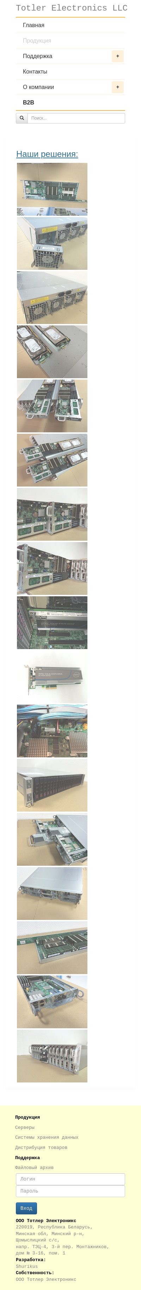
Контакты (35, 72)
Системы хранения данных (46, 1137)
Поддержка (73, 56)
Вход (26, 1208)
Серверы (25, 1127)
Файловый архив (34, 1167)
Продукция (37, 41)
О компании (73, 87)
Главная (33, 25)
